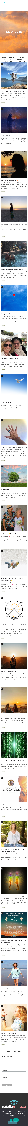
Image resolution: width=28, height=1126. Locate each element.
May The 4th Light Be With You (9, 671)
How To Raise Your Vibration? (8, 1033)
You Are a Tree (5, 489)
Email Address (6, 1063)
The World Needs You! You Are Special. (11, 716)
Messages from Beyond (7, 314)
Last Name (5, 1077)
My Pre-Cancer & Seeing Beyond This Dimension (14, 447)
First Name (5, 1070)
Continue (3, 102)
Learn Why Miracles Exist (7, 989)
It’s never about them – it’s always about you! (13, 91)
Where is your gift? (6, 136)
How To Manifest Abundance (8, 805)
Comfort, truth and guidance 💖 (9, 180)
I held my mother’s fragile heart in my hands (12, 358)
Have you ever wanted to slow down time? (12, 269)
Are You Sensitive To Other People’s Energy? (12, 896)
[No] (12, 1122)
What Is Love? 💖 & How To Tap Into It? (11, 534)
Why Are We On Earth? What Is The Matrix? (12, 760)
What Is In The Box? (6, 403)
